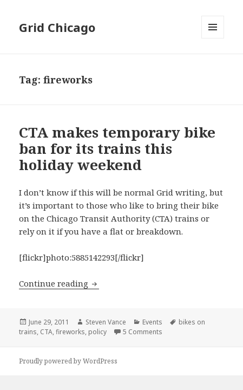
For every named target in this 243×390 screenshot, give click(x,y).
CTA (46, 331)
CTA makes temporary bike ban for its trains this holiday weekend (117, 148)
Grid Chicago (57, 27)
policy (97, 331)
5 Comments (142, 331)
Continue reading (59, 283)
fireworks (70, 331)
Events (152, 322)
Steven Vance (106, 322)
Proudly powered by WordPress (68, 361)
